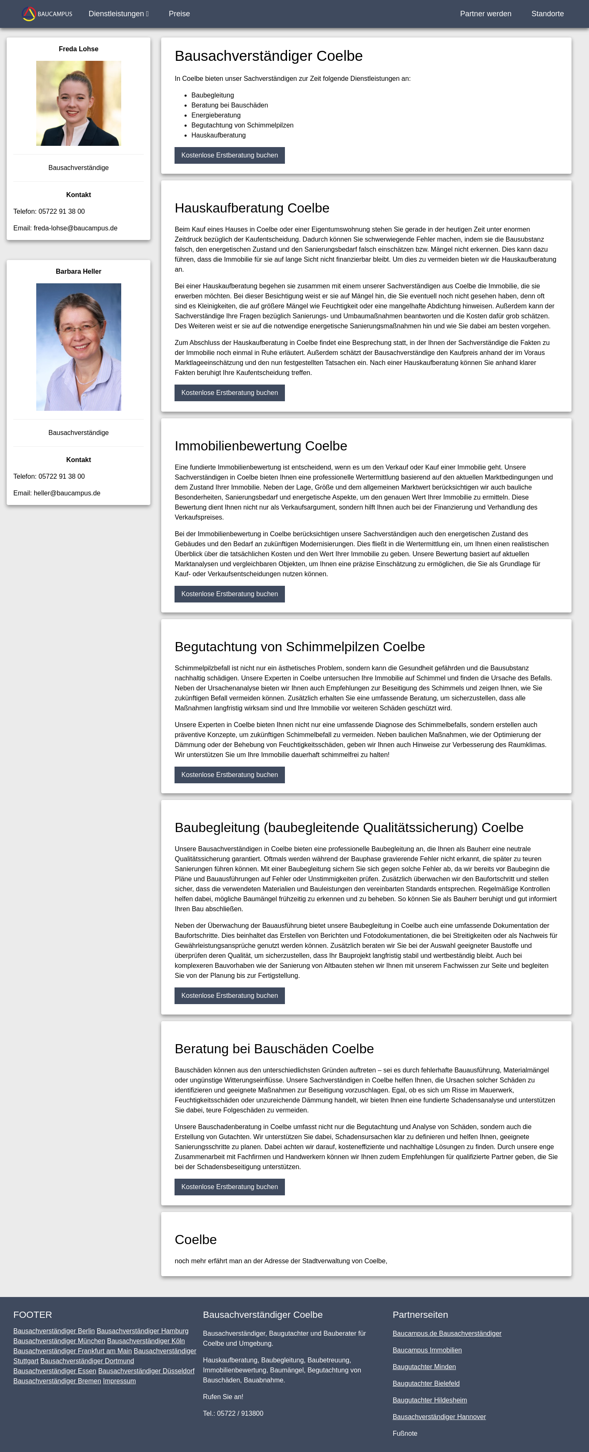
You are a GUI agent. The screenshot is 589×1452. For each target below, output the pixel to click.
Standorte (548, 14)
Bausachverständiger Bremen (57, 1381)
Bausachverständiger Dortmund (87, 1361)
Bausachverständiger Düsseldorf (146, 1371)
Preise (179, 14)
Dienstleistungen (119, 14)
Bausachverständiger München (59, 1341)
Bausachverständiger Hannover (439, 1416)
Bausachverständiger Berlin (54, 1331)
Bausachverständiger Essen (54, 1371)
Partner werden (486, 14)
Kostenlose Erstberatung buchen (229, 155)
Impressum (119, 1381)
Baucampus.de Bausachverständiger (447, 1333)
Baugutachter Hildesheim (430, 1400)
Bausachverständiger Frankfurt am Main (72, 1351)
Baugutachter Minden (424, 1366)
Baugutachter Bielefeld (426, 1383)
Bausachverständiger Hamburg (143, 1331)
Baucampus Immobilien (427, 1350)
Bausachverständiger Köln (146, 1341)
